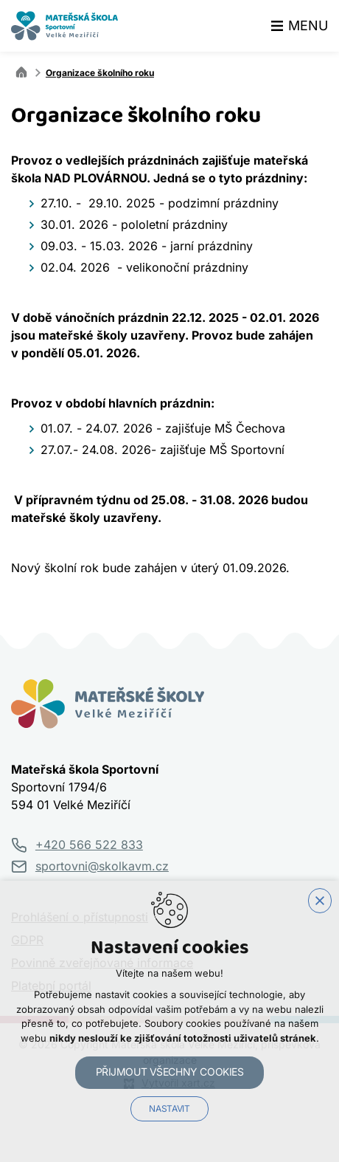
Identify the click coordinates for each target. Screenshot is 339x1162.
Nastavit (169, 1109)
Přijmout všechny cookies (170, 1072)
